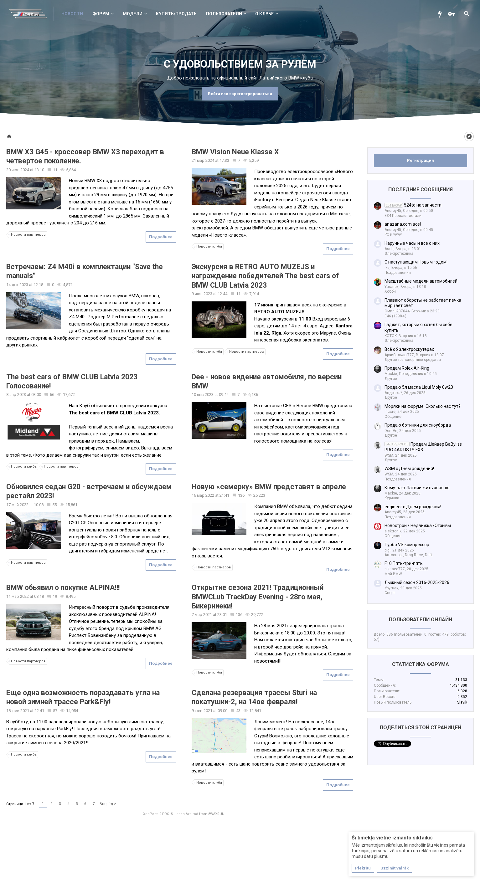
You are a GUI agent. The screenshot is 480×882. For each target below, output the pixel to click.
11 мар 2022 (17, 596)
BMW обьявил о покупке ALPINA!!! (63, 587)
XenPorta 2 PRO (156, 814)
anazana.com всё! (403, 224)
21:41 (224, 495)
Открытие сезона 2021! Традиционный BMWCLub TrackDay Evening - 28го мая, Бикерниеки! (257, 596)
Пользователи (224, 13)
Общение (393, 416)
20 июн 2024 (17, 169)
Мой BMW (393, 574)
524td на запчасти (413, 205)
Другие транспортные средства (413, 359)
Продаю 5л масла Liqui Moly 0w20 (419, 387)
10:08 (39, 504)
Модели (132, 13)
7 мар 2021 (202, 614)
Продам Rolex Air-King (407, 368)
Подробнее (161, 236)
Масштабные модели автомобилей (421, 281)
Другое (391, 379)
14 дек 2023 (17, 284)
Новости (72, 13)
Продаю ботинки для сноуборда (418, 425)
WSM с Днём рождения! (409, 468)
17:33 (224, 160)
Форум (100, 13)
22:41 (39, 710)
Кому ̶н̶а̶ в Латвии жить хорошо (417, 487)
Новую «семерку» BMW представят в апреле (269, 487)
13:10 (39, 169)
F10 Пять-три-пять (404, 563)
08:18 (39, 596)
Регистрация (420, 160)
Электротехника (399, 253)
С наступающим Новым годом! (416, 261)
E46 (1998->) (395, 316)
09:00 (222, 710)
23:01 (222, 614)
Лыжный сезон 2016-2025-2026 (417, 582)
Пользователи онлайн (420, 620)
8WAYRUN (216, 814)
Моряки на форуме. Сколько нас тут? (423, 406)
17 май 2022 (17, 504)
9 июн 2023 (202, 293)
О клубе (264, 13)
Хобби (390, 291)
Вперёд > (108, 804)
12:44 (222, 293)
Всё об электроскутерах (409, 349)
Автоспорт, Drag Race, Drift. (409, 555)
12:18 (38, 284)
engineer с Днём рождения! (413, 506)
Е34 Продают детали (403, 215)
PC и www (393, 234)
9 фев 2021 (202, 710)
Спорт (390, 593)
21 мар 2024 (203, 160)
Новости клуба (208, 246)
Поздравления (398, 272)
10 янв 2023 (203, 394)
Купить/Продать (176, 13)
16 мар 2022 (203, 495)
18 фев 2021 (17, 710)
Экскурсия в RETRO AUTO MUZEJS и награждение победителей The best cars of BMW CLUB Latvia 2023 (265, 276)
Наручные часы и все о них (412, 243)
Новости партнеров (27, 234)
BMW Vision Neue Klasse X (235, 152)
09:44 (224, 394)
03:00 (36, 394)
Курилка (392, 498)
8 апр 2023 (16, 394)
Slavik (462, 702)
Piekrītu (363, 868)
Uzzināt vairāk (394, 868)
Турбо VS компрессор (407, 544)
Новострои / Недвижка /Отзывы (418, 525)
